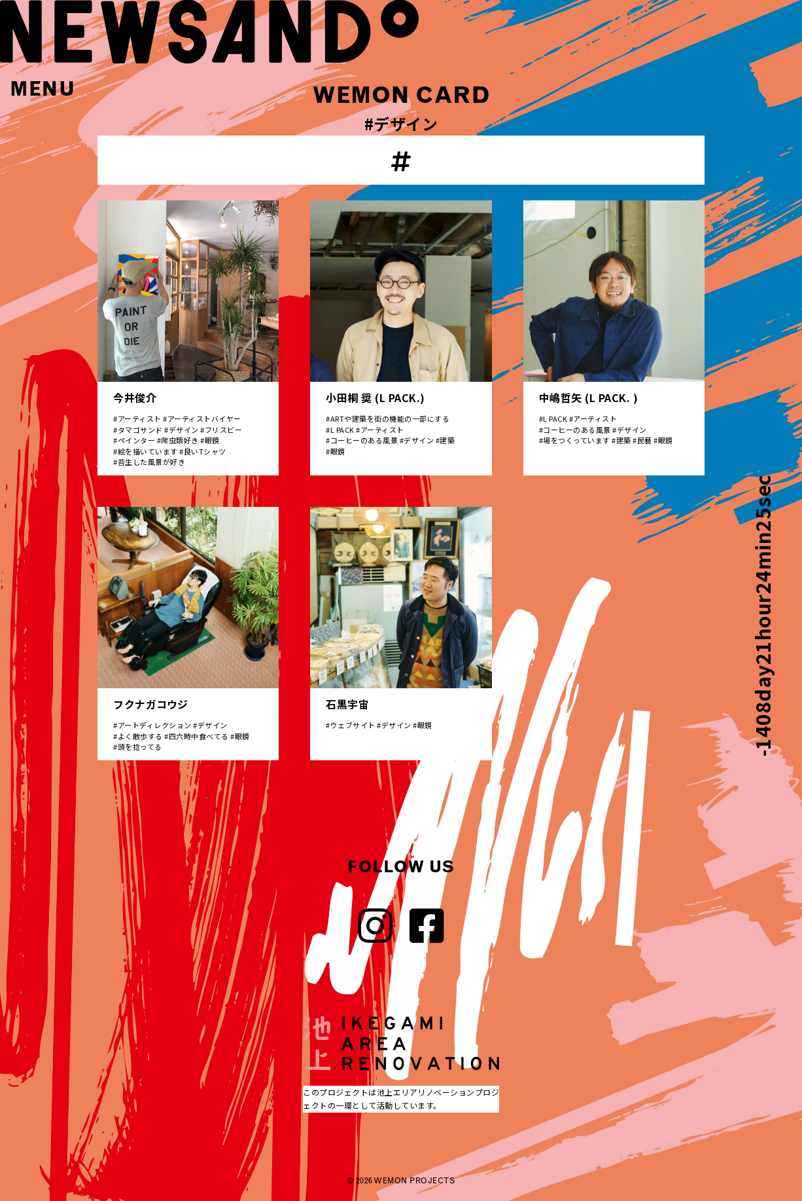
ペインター (137, 440)
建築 (447, 440)
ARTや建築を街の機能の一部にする (390, 418)
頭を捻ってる (140, 746)
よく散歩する (140, 736)
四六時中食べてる (199, 736)
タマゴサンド (140, 429)
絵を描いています (148, 451)
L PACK (342, 429)
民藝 (644, 440)
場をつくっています (576, 440)
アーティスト (140, 418)
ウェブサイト (352, 725)
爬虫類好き (180, 440)
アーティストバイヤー (204, 418)
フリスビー (224, 429)
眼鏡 (212, 440)
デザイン (184, 429)
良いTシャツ (205, 451)
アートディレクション (155, 725)
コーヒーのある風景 (364, 440)
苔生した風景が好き (152, 461)
